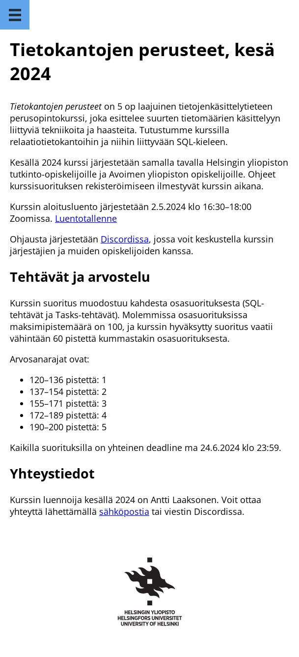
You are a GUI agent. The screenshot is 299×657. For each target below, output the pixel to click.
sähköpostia (124, 511)
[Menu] (14, 15)
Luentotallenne (86, 218)
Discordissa (125, 239)
